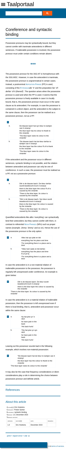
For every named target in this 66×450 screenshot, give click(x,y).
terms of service (57, 446)
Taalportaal (20, 4)
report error (17, 436)
